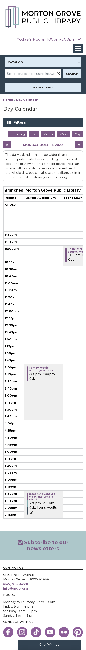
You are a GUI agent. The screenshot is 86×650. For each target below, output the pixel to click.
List (34, 134)
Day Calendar (27, 100)
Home (8, 100)
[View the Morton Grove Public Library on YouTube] (50, 632)
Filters (20, 122)
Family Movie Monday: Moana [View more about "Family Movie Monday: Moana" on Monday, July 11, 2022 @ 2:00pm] (41, 369)
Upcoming (17, 134)
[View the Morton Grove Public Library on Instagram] (22, 632)
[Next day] (79, 144)
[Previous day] (7, 144)
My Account (43, 87)
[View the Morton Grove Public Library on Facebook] (8, 632)
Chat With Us (49, 644)
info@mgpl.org (15, 588)
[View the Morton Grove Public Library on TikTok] (36, 632)
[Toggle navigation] (78, 48)
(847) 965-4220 (15, 584)
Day (77, 134)
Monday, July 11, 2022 (43, 145)
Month (48, 134)
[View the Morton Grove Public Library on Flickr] (64, 632)
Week (64, 134)
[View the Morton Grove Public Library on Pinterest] (78, 632)
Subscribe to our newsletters (43, 545)
